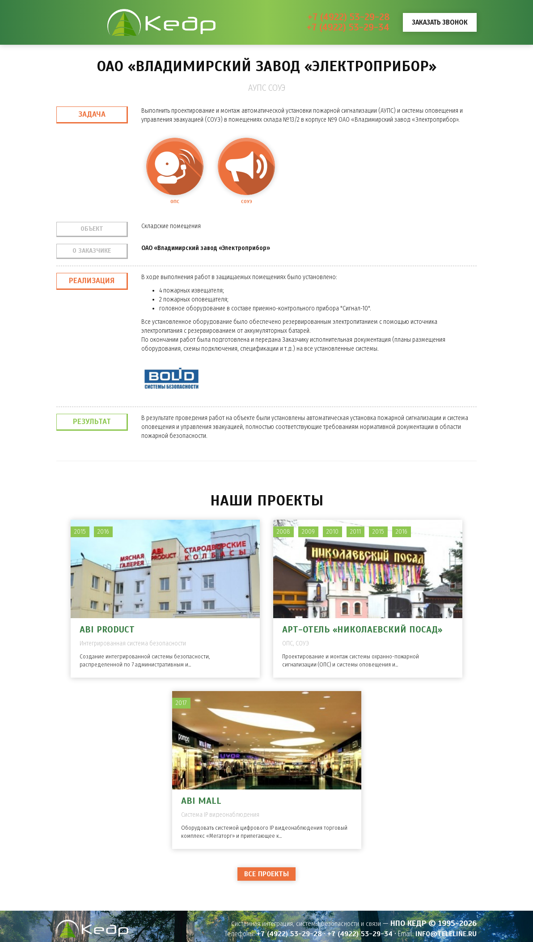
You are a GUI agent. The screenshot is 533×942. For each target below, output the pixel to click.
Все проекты (266, 874)
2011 (355, 531)
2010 (332, 531)
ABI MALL (201, 800)
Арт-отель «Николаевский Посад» (362, 629)
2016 (103, 531)
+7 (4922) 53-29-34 (348, 27)
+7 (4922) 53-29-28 (348, 17)
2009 (308, 531)
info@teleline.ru (446, 933)
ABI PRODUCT (107, 629)
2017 (181, 703)
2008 (283, 531)
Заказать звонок (440, 22)
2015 (80, 531)
